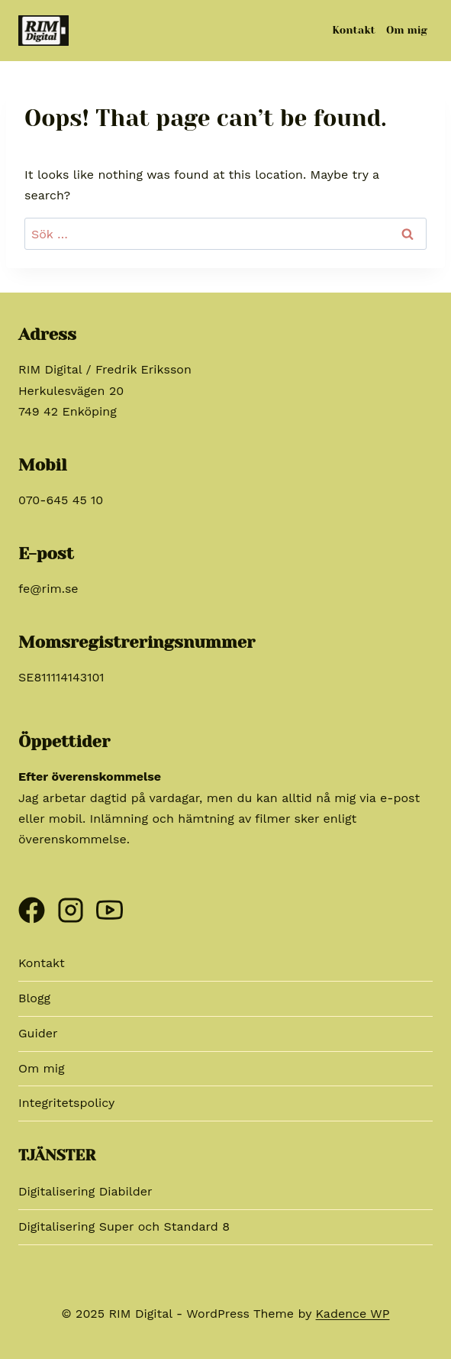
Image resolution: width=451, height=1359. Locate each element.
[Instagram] (70, 904)
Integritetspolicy (66, 1102)
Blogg (34, 998)
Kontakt (353, 30)
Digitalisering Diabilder (85, 1191)
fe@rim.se (48, 588)
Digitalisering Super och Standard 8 (124, 1226)
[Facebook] (31, 904)
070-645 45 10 (60, 500)
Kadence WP (353, 1313)
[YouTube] (109, 904)
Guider (38, 1033)
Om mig (406, 30)
